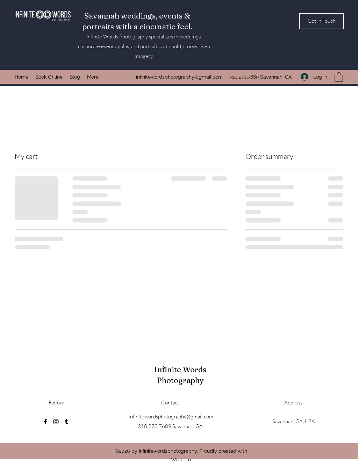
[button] (321, 21)
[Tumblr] (66, 421)
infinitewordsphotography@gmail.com (179, 77)
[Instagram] (55, 421)
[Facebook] (45, 421)
